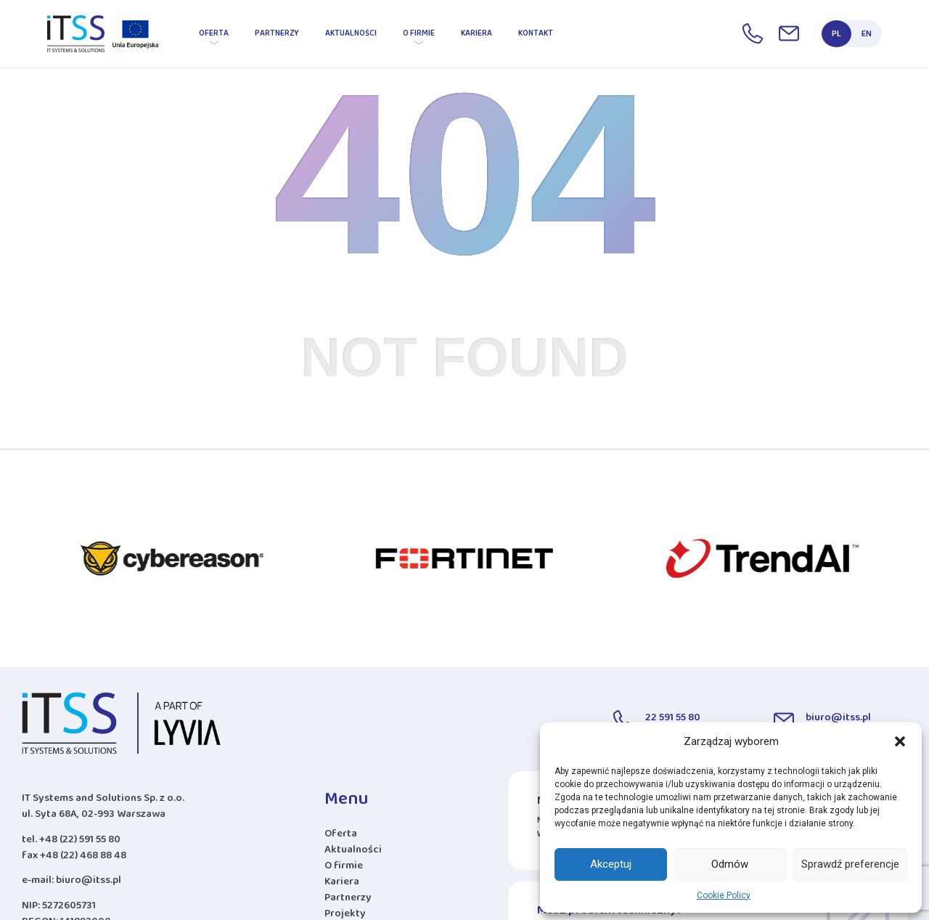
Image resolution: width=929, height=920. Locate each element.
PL (836, 36)
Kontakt (535, 35)
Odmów (729, 864)
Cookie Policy (723, 895)
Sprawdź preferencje (850, 864)
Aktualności (351, 35)
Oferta (214, 35)
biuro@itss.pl (88, 883)
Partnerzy (277, 35)
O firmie (419, 35)
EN (867, 36)
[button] (900, 741)
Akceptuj (610, 864)
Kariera (476, 35)
